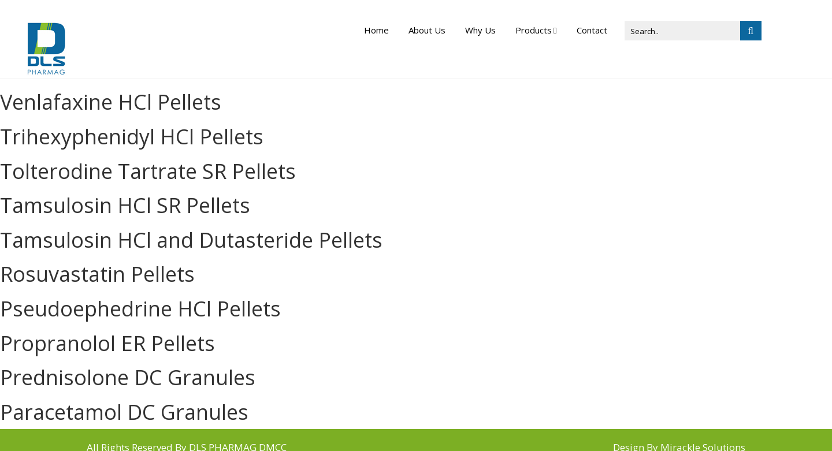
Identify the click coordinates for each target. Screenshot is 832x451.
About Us (426, 30)
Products (533, 30)
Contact (592, 30)
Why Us (480, 30)
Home (376, 30)
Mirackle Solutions (702, 432)
